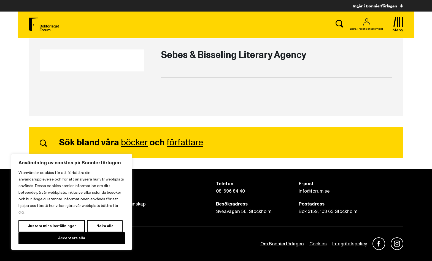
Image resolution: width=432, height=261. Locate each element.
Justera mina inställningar (52, 226)
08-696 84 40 (230, 191)
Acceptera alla (71, 238)
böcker (134, 143)
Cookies (318, 244)
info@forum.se (314, 191)
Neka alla (105, 226)
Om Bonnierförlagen (282, 244)
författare (185, 143)
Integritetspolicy (349, 244)
